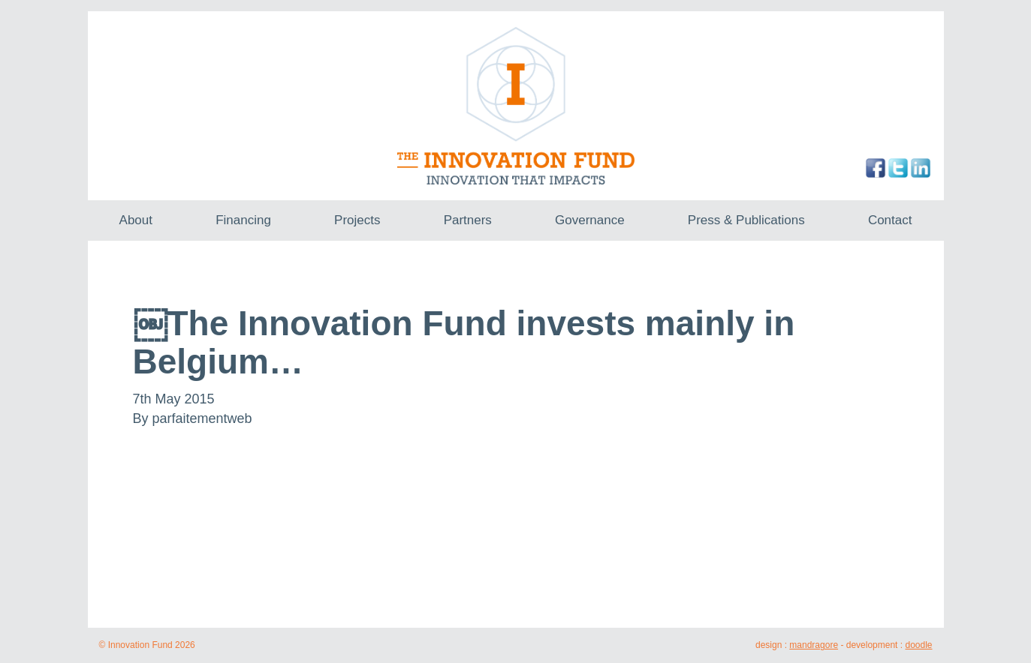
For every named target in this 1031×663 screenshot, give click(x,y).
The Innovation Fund (515, 105)
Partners (468, 220)
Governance (590, 220)
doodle (918, 645)
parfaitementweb (202, 418)
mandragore (813, 645)
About (135, 220)
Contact (890, 220)
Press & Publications (746, 220)
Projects (357, 220)
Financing (243, 220)
